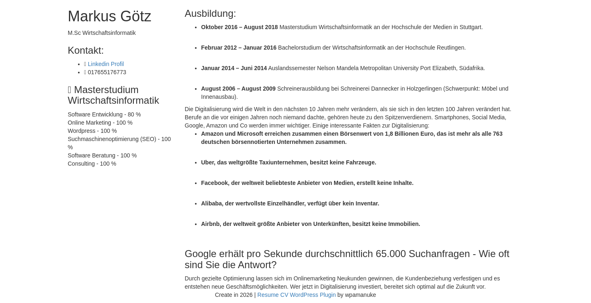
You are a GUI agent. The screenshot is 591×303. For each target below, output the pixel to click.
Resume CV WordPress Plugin (296, 295)
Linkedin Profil (106, 64)
